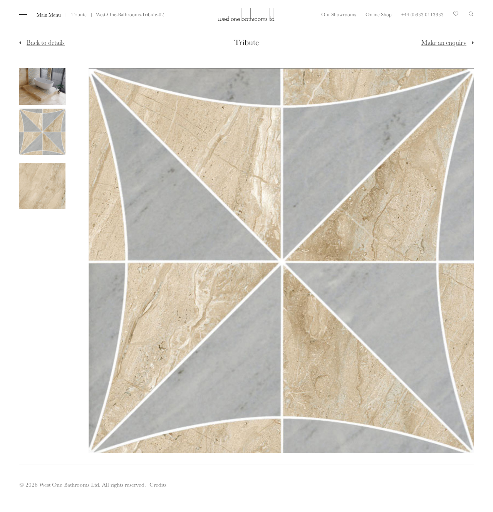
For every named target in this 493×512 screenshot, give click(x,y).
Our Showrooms (338, 14)
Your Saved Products (456, 15)
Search (471, 13)
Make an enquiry (443, 42)
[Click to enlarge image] (42, 86)
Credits (157, 484)
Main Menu (49, 14)
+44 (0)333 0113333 (422, 14)
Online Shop (379, 14)
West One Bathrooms (246, 14)
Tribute (79, 14)
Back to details (46, 42)
